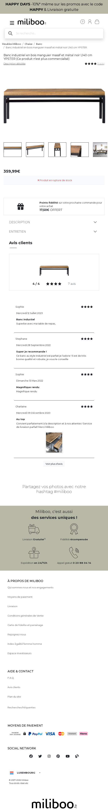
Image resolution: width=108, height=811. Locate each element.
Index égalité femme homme (25, 644)
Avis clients (14, 687)
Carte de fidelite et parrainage (25, 625)
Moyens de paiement (20, 597)
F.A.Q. (11, 678)
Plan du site (14, 696)
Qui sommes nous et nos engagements (30, 587)
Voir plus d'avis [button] (54, 464)
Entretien (17, 231)
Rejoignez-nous (17, 634)
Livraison (12, 606)
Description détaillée (14, 63)
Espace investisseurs (19, 653)
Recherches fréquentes (21, 707)
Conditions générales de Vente (26, 615)
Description (19, 222)
